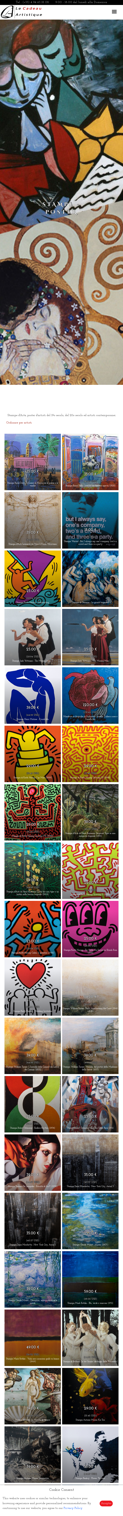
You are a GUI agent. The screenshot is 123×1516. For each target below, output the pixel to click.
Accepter (106, 1503)
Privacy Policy (73, 1508)
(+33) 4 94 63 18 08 (36, 2)
